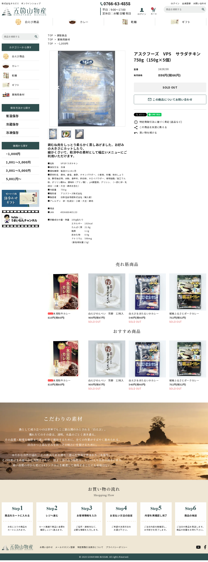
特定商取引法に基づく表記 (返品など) (158, 121)
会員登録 (186, 3)
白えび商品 (27, 22)
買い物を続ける (145, 132)
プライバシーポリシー (117, 547)
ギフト (180, 21)
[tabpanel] (87, 89)
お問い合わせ (199, 3)
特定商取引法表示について (90, 547)
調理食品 (62, 35)
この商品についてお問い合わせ (170, 99)
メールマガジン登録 (65, 547)
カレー (78, 22)
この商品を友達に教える (150, 127)
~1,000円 (62, 43)
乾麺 (129, 22)
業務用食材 (63, 39)
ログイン (175, 3)
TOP (50, 35)
